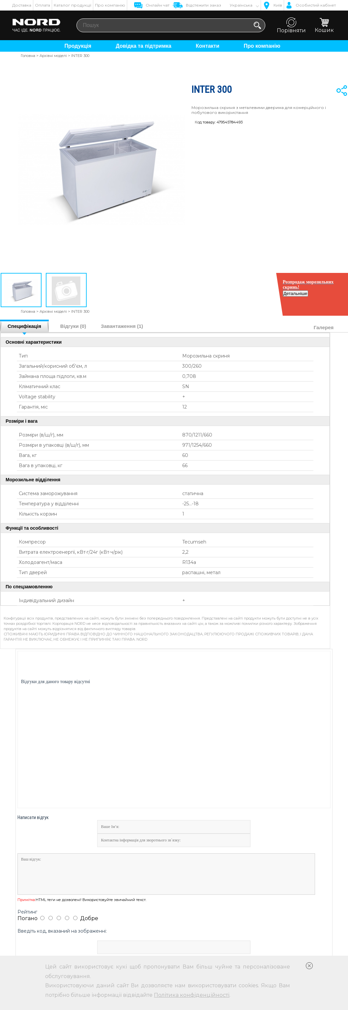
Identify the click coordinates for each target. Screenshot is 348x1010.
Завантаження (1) (122, 326)
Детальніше (323, 298)
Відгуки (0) (73, 326)
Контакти (207, 46)
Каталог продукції (72, 5)
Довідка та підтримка (143, 46)
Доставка (21, 5)
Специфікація (24, 326)
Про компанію (110, 5)
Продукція (77, 46)
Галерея (324, 327)
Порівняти (291, 25)
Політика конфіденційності (191, 995)
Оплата (42, 5)
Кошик (324, 25)
